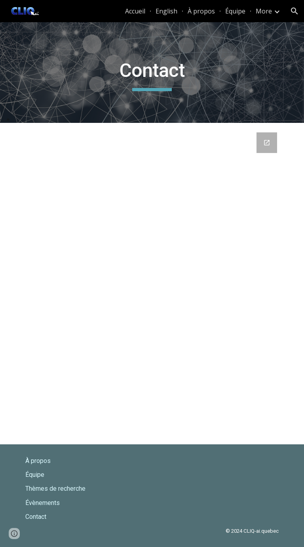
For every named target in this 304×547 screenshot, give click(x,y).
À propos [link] (201, 11)
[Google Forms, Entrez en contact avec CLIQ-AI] (151, 283)
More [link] (264, 11)
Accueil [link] (135, 11)
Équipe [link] (235, 11)
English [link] (166, 11)
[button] (294, 11)
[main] (151, 72)
